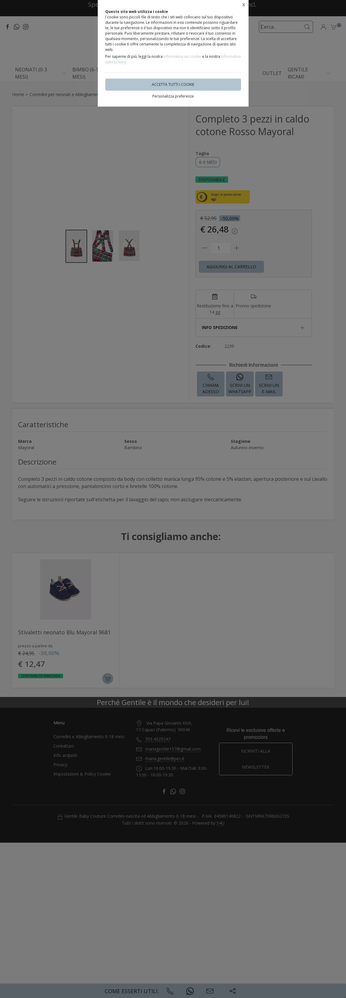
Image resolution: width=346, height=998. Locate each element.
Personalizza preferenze (173, 96)
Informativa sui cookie (182, 56)
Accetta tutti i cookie (173, 84)
